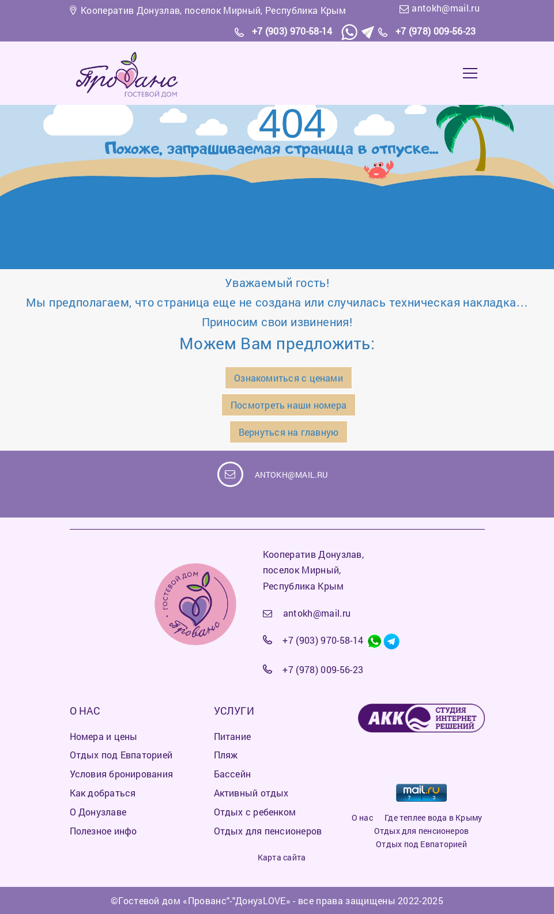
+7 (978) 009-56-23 (435, 31)
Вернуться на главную (288, 432)
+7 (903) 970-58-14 (292, 31)
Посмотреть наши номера (288, 405)
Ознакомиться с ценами (288, 378)
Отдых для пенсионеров (421, 830)
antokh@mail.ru (445, 8)
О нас (362, 817)
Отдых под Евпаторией (421, 844)
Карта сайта (282, 857)
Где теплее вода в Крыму (433, 817)
